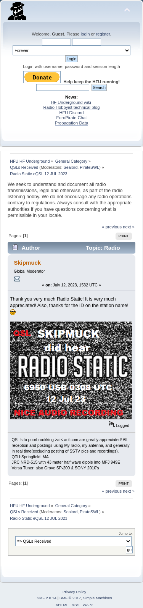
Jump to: (126, 533)
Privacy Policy (74, 592)
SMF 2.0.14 (46, 598)
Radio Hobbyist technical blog (71, 107)
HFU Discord (71, 112)
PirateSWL (89, 167)
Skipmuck (27, 262)
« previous (112, 227)
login (85, 34)
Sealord (71, 167)
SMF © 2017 (70, 598)
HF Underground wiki (71, 102)
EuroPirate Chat (71, 117)
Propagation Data (71, 123)
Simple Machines (97, 598)
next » (129, 227)
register (103, 34)
